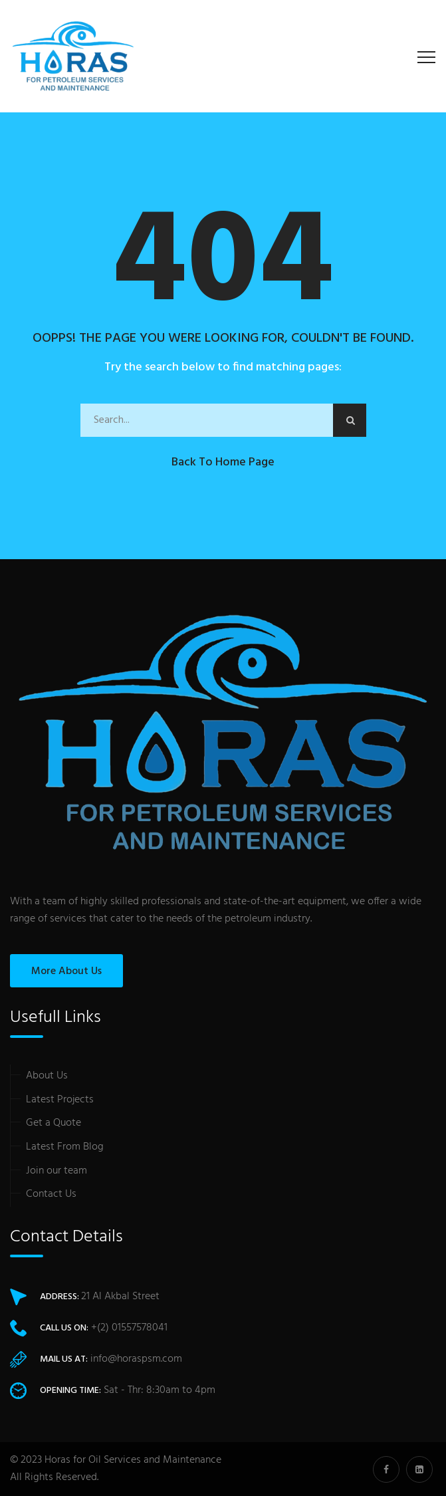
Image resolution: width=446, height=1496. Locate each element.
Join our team (56, 1171)
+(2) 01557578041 (129, 1327)
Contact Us (51, 1194)
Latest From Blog (65, 1147)
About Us (47, 1075)
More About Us (66, 971)
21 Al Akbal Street (120, 1296)
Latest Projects (60, 1099)
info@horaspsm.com (136, 1359)
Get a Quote (53, 1123)
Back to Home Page (223, 462)
